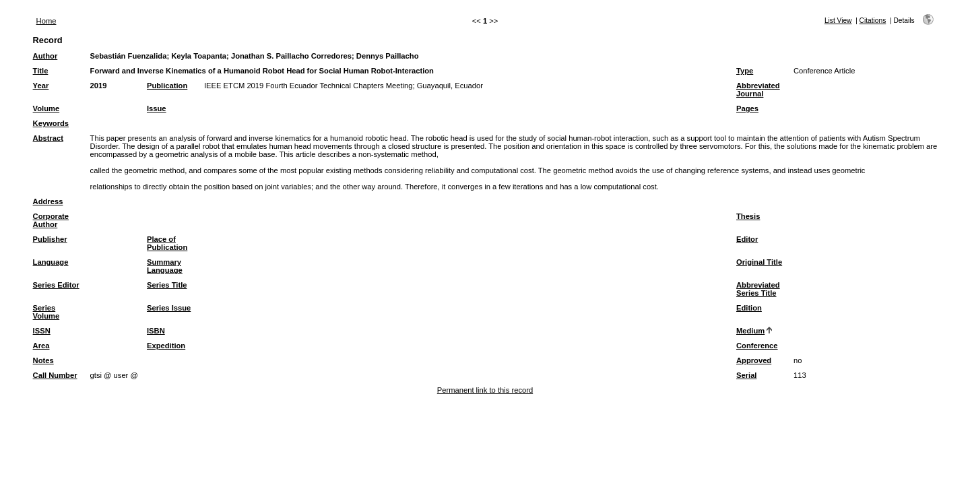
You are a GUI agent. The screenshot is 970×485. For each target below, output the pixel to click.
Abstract (48, 138)
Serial (746, 375)
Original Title (759, 262)
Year (41, 86)
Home (46, 21)
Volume (46, 108)
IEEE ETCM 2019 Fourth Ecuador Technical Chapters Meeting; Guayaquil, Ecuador (343, 86)
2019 (98, 86)
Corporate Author (51, 220)
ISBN (156, 331)
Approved (753, 360)
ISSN (42, 331)
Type (744, 71)
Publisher (50, 239)
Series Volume (46, 312)
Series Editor (56, 285)
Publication (167, 86)
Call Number (55, 375)
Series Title (167, 285)
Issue (156, 108)
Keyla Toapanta (198, 56)
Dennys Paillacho (387, 56)
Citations (873, 20)
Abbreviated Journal (758, 90)
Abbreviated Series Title (758, 289)
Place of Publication (167, 243)
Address (48, 201)
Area (41, 346)
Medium (750, 331)
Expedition (166, 346)
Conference (757, 346)
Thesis (748, 216)
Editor (747, 239)
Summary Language (165, 266)
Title (40, 71)
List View (838, 20)
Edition (749, 308)
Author (45, 56)
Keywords (51, 123)
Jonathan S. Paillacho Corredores (291, 56)
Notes (43, 360)
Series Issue (169, 308)
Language (51, 262)
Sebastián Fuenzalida (128, 56)
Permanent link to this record (485, 390)
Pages (747, 108)
